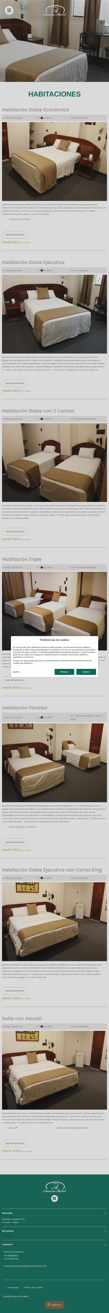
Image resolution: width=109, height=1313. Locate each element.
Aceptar (86, 672)
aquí (26, 661)
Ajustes (16, 672)
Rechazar (64, 672)
